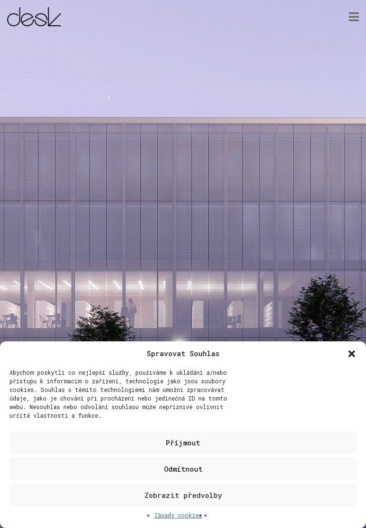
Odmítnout (183, 469)
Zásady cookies (178, 515)
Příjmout (183, 442)
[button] (351, 354)
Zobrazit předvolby (183, 495)
